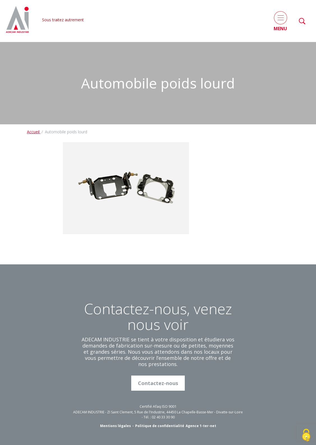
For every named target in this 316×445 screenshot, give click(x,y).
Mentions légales (115, 425)
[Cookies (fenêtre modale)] (306, 435)
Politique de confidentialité (159, 425)
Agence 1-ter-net (201, 425)
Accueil (34, 131)
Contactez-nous (158, 383)
